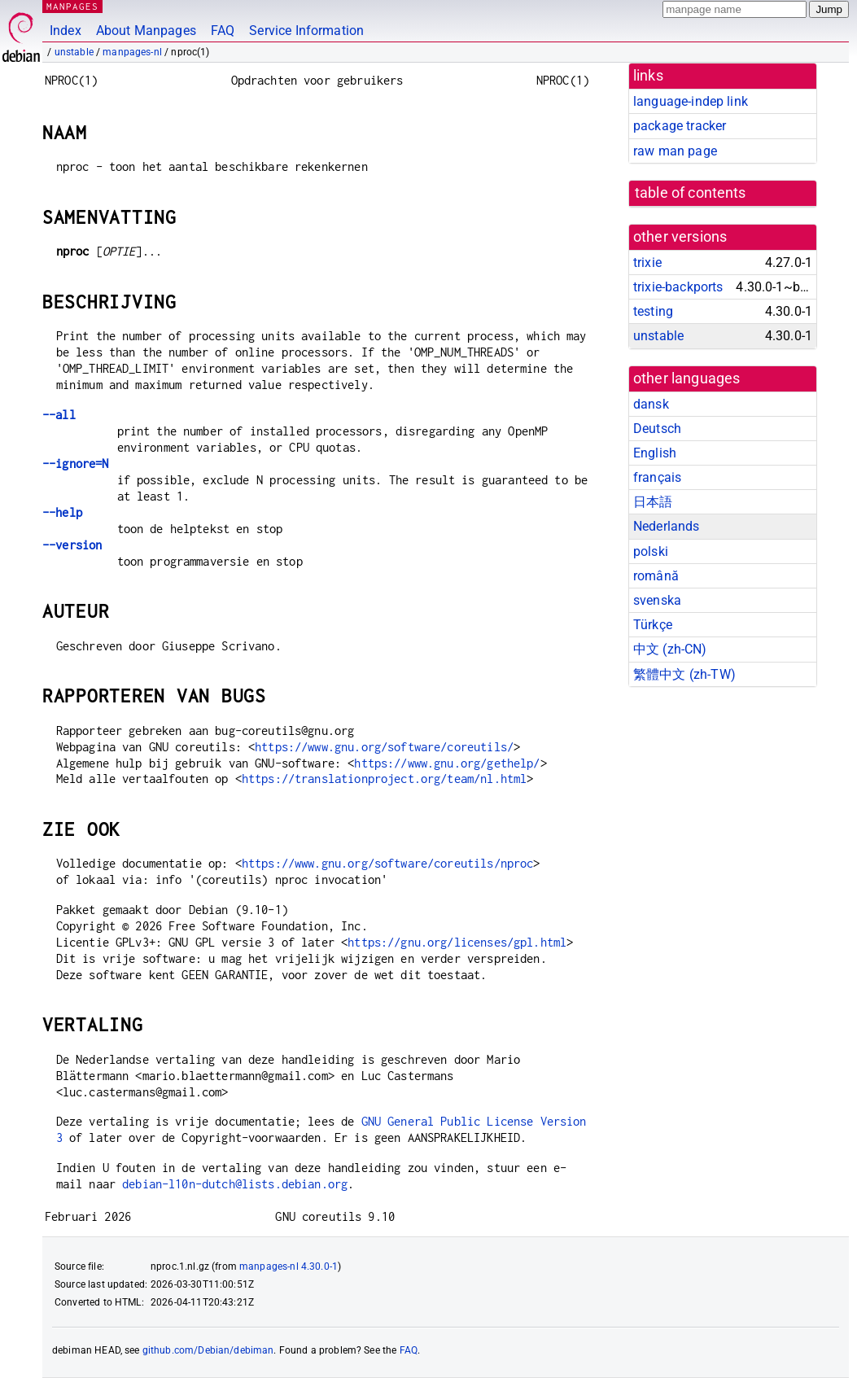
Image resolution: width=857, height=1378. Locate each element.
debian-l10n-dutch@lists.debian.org (235, 1184)
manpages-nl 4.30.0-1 (288, 1266)
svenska (657, 600)
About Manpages (146, 30)
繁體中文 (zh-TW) (684, 674)
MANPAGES (72, 6)
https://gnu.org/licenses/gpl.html (457, 942)
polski (650, 551)
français (657, 477)
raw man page (675, 151)
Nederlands (666, 526)
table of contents (690, 193)
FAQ (222, 30)
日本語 (652, 502)
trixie (647, 262)
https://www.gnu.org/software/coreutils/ (384, 747)
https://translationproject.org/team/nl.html (384, 778)
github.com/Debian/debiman (208, 1350)
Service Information (306, 30)
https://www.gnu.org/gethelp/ (447, 763)
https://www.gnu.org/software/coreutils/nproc (388, 863)
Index (65, 30)
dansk (651, 404)
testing (653, 311)
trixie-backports (678, 287)
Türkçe (652, 624)
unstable (74, 52)
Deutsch (657, 428)
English (654, 453)
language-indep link (690, 101)
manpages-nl (132, 52)
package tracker (679, 125)
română (656, 576)
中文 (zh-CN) (670, 649)
